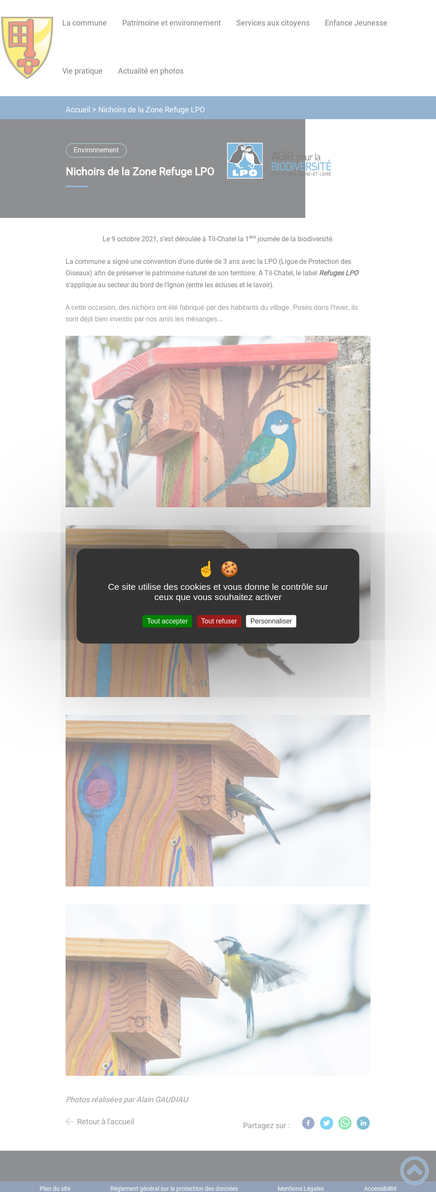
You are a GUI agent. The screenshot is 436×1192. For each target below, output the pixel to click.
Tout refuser (219, 621)
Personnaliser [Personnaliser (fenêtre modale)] (271, 621)
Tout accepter (167, 621)
